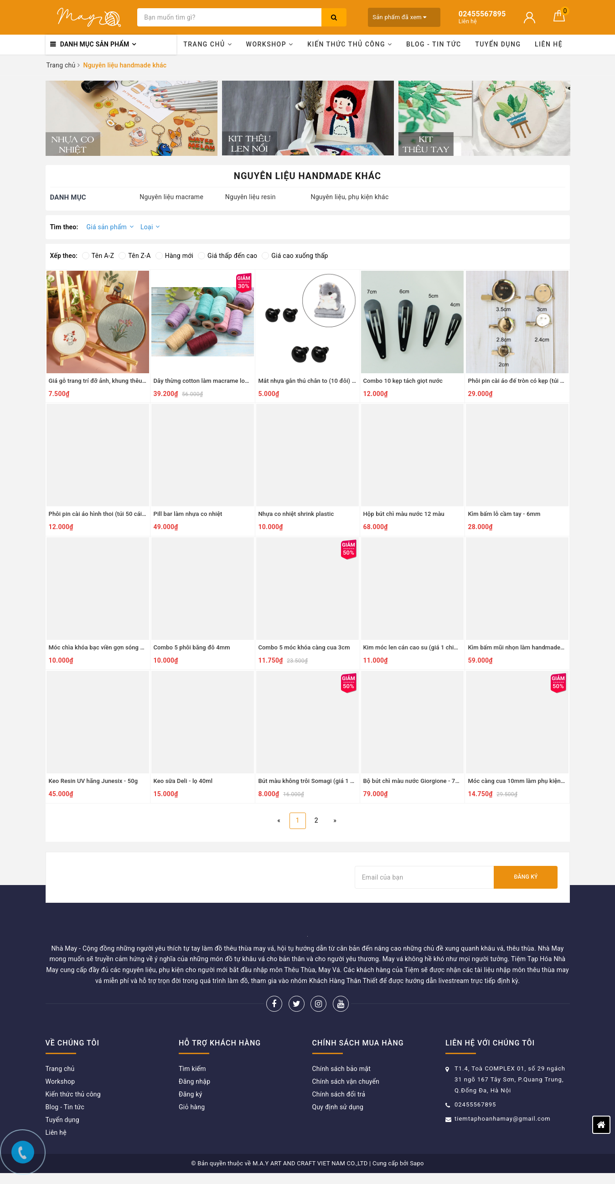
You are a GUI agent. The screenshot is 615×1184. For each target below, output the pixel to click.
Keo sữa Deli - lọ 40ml (183, 780)
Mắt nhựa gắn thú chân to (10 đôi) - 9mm (313, 380)
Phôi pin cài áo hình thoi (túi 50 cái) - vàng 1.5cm (115, 513)
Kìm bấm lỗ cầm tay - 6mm (504, 513)
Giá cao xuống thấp (295, 255)
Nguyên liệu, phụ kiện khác (349, 197)
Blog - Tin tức (433, 44)
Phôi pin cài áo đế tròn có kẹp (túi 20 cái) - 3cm (532, 380)
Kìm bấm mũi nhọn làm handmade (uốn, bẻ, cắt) (532, 647)
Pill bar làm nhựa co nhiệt (188, 513)
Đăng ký (525, 877)
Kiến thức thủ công (349, 44)
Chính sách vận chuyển (346, 1081)
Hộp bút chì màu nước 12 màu (403, 513)
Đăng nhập (194, 1081)
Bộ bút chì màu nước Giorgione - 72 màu (417, 780)
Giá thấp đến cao (227, 255)
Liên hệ (549, 44)
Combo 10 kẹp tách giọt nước (403, 380)
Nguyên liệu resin (250, 197)
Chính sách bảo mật (341, 1068)
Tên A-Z (98, 255)
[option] (131, 118)
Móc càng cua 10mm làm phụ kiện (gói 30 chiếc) (533, 780)
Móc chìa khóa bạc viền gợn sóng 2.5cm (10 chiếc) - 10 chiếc (131, 647)
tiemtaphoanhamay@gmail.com (503, 1118)
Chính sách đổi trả (339, 1094)
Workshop (270, 44)
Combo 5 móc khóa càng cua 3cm (304, 647)
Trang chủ (207, 44)
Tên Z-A (134, 255)
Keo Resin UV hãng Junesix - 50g (93, 780)
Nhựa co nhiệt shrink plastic (296, 513)
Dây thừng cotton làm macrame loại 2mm (209, 380)
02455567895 (475, 1104)
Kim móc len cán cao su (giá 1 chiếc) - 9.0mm (425, 647)
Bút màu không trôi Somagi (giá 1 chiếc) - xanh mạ (326, 780)
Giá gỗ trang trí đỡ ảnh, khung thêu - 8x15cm (109, 380)
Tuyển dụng (498, 44)
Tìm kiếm (192, 1068)
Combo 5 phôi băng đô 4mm (192, 647)
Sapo (417, 1163)
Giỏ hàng (192, 1107)
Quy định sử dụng (338, 1107)
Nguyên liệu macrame (171, 197)
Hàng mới (174, 255)
